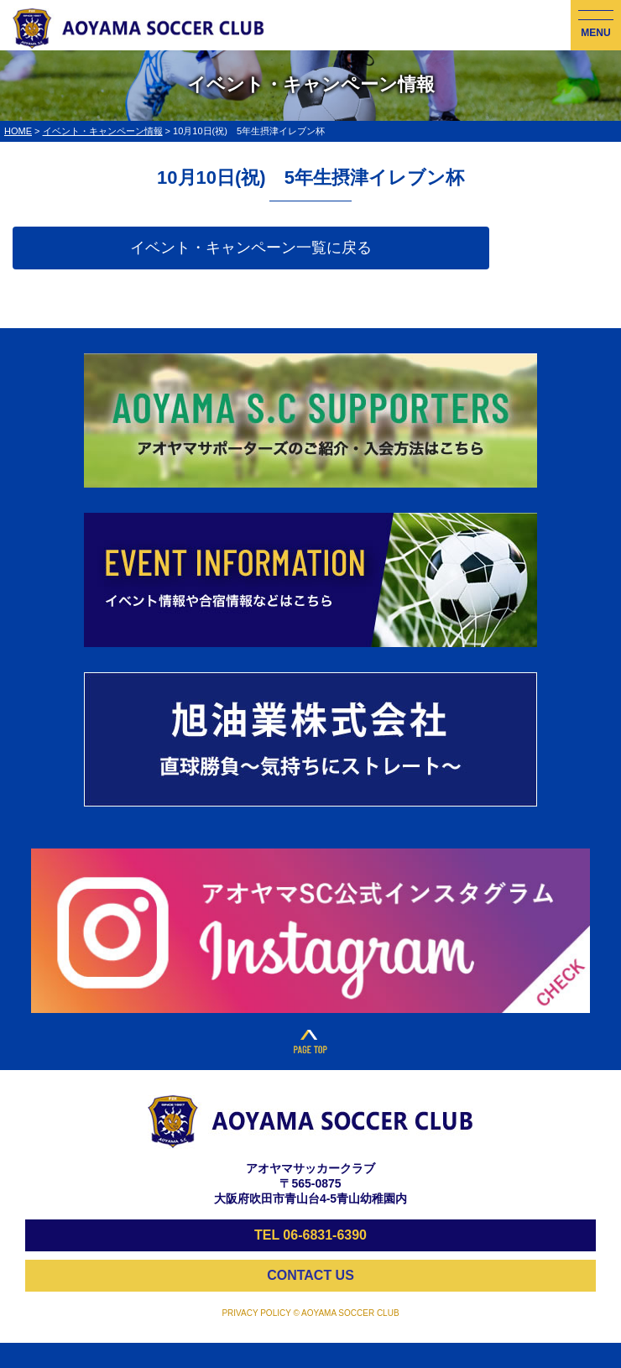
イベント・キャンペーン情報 (103, 131)
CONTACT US (310, 1275)
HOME (18, 131)
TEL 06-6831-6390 (310, 1235)
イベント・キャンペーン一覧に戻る (251, 247)
